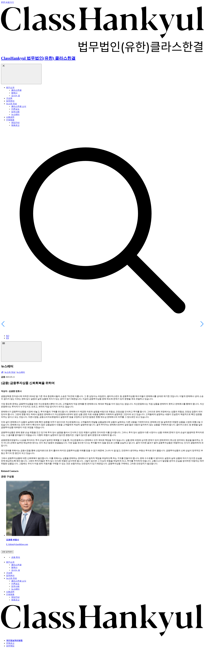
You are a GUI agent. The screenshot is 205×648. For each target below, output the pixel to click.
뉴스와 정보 (9, 372)
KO (7, 336)
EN (7, 338)
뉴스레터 (21, 372)
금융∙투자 (15, 557)
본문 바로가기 (7, 2)
